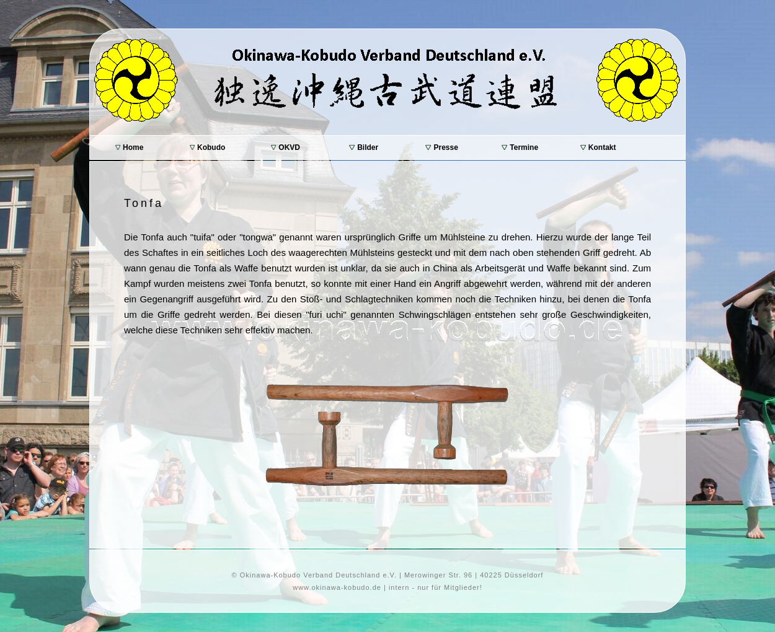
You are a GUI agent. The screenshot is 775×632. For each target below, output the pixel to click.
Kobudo (208, 147)
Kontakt (598, 147)
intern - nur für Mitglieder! (435, 587)
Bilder (363, 147)
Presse (441, 147)
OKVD (285, 147)
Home (129, 147)
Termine (520, 147)
